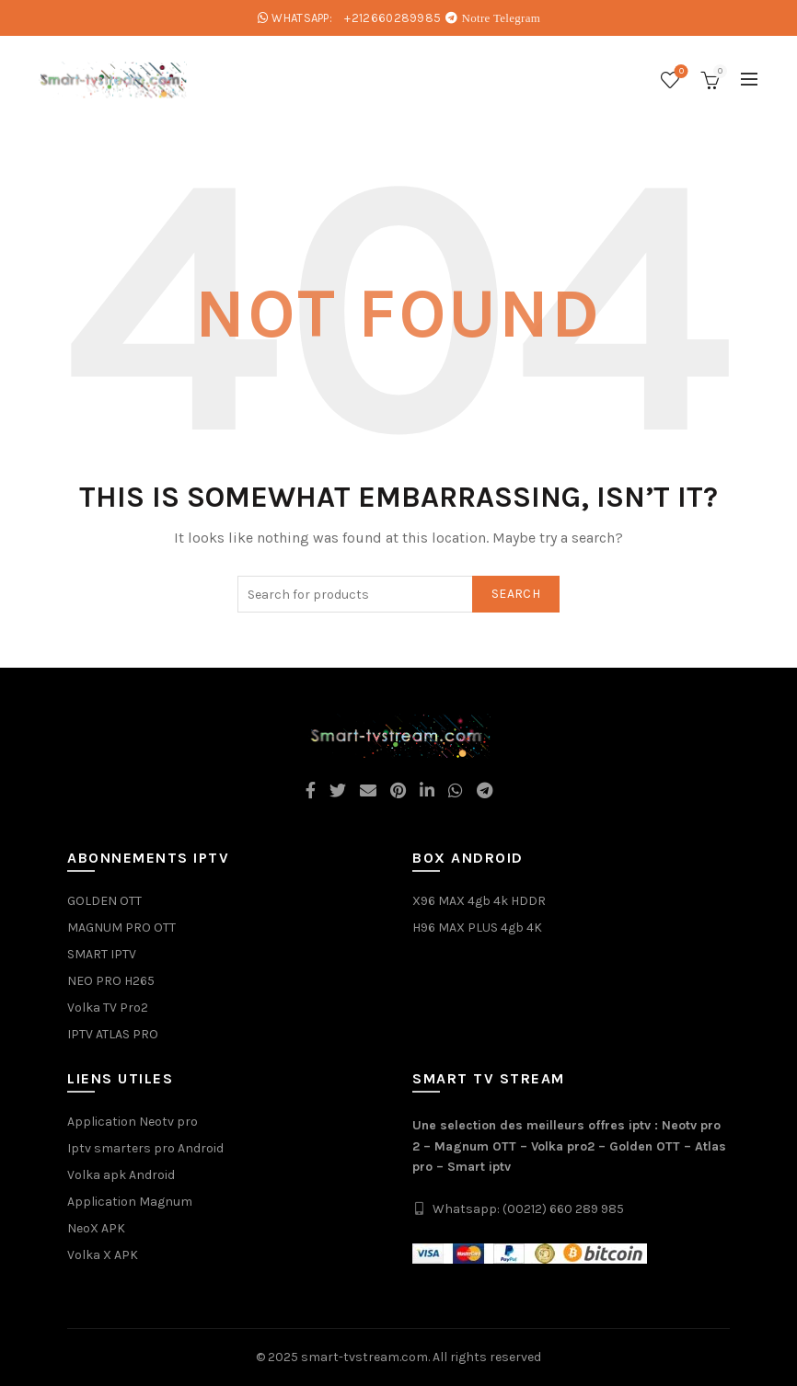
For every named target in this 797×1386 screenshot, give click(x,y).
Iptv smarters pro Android (145, 1148)
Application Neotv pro (132, 1121)
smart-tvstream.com (364, 1357)
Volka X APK (102, 1255)
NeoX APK (96, 1228)
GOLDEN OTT (104, 901)
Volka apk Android (121, 1175)
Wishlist (680, 72)
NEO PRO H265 (111, 981)
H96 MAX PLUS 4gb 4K (477, 927)
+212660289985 (392, 18)
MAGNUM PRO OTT (121, 927)
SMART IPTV (101, 954)
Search (515, 593)
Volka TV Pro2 (107, 1007)
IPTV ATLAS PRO (112, 1034)
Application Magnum (129, 1201)
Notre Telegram (501, 18)
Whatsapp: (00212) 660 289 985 (528, 1209)
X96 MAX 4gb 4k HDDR (479, 901)
